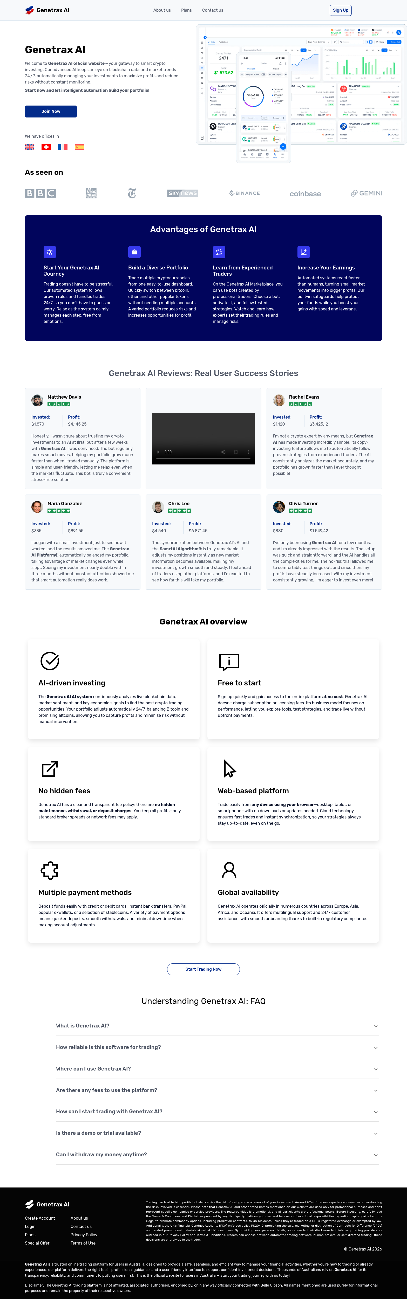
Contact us (212, 10)
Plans (186, 10)
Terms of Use (83, 1243)
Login (30, 1226)
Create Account (40, 1218)
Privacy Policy (84, 1234)
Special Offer (37, 1243)
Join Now (50, 111)
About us (162, 10)
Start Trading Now (204, 969)
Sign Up (340, 10)
